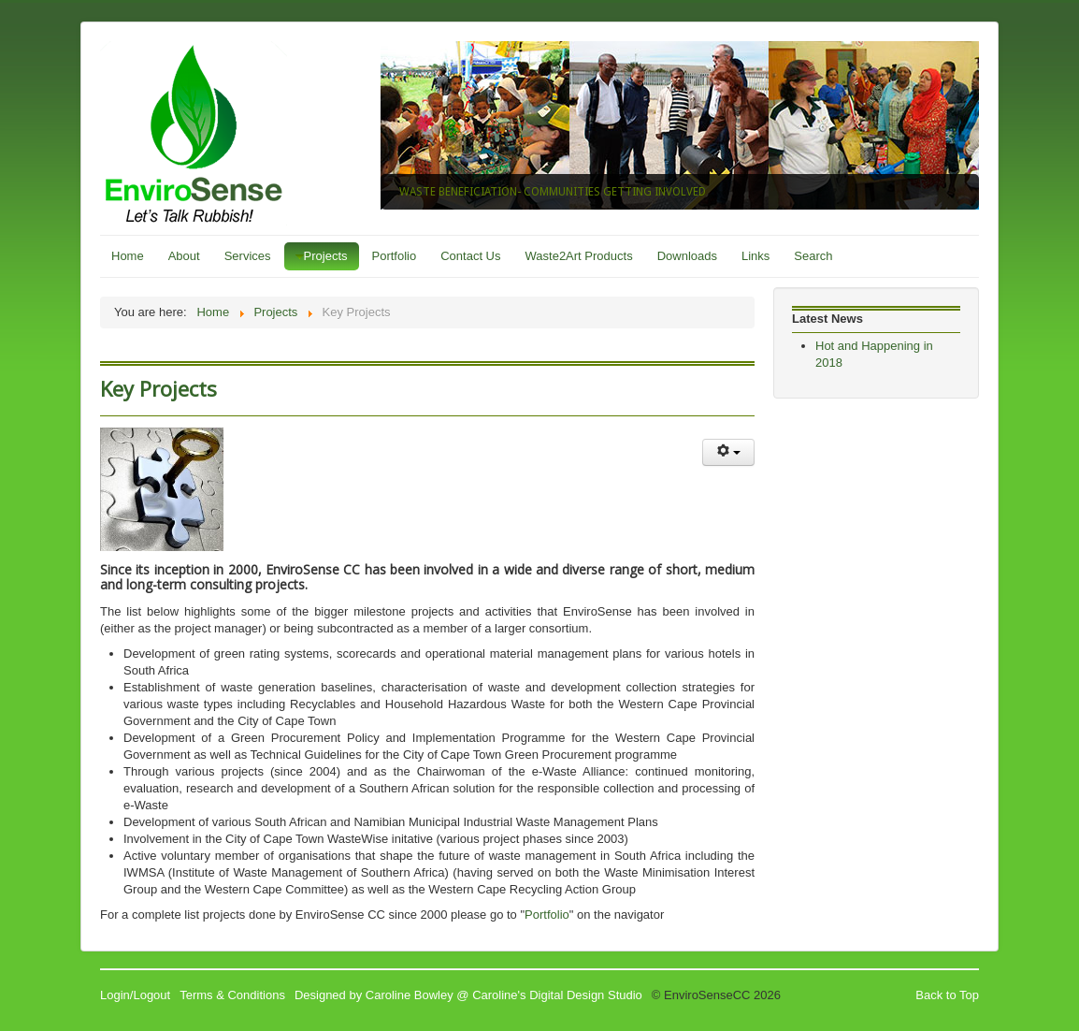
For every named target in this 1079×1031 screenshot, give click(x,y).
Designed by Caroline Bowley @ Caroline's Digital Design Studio (468, 995)
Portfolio (394, 256)
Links (755, 256)
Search (813, 256)
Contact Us (470, 256)
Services (247, 256)
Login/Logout (135, 995)
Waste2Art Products (579, 256)
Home (127, 256)
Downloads (687, 256)
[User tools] (728, 452)
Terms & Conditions (232, 995)
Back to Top (947, 995)
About (184, 256)
